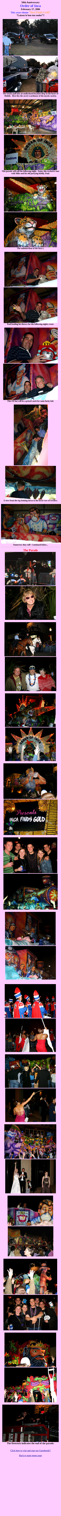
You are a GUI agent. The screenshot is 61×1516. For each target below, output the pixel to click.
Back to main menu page (30, 1455)
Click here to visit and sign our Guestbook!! (30, 1450)
